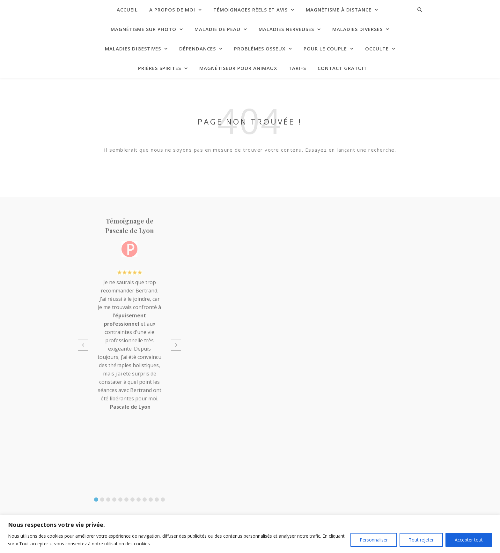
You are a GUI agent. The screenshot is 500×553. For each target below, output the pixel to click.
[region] (250, 534)
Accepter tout (469, 540)
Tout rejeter (421, 540)
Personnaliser (374, 540)
